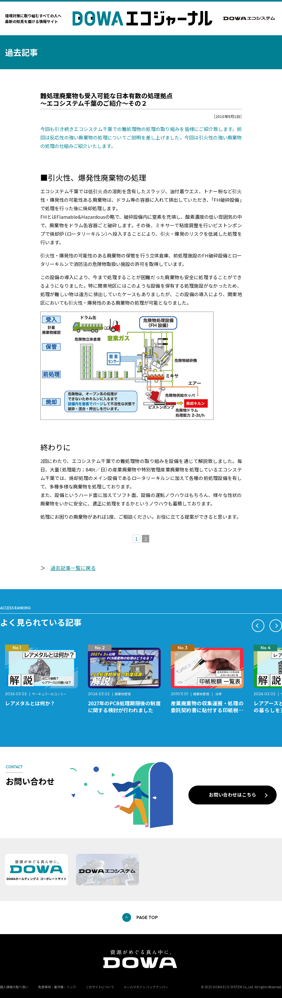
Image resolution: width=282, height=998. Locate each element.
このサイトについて (100, 986)
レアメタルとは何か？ (30, 703)
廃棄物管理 (122, 693)
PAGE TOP (147, 917)
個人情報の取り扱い (14, 986)
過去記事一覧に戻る (73, 568)
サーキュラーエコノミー (49, 693)
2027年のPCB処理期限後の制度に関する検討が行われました (124, 706)
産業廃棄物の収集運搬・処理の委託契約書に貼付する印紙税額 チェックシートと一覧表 (210, 710)
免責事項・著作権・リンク (57, 986)
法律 (218, 693)
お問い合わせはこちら (232, 794)
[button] (258, 625)
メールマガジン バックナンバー (146, 986)
